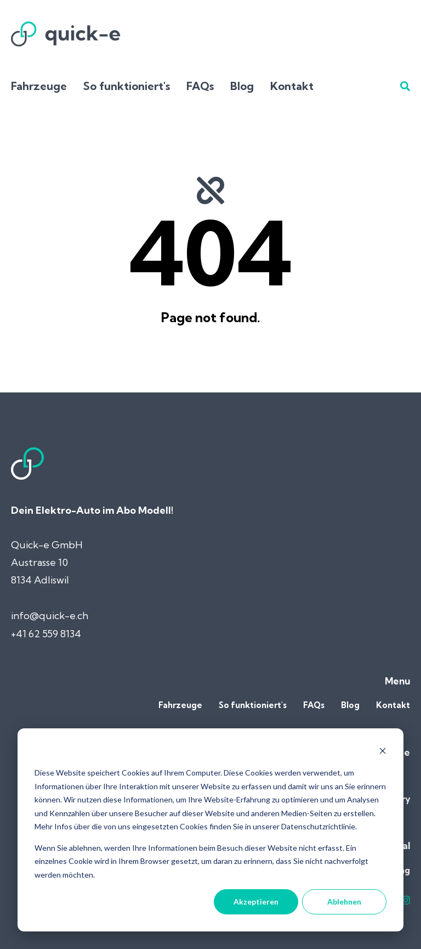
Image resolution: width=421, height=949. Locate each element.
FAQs (200, 86)
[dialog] (210, 829)
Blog (242, 86)
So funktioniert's (126, 86)
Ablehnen (344, 901)
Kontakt (292, 86)
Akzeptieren (256, 901)
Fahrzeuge (39, 86)
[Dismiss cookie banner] (382, 752)
